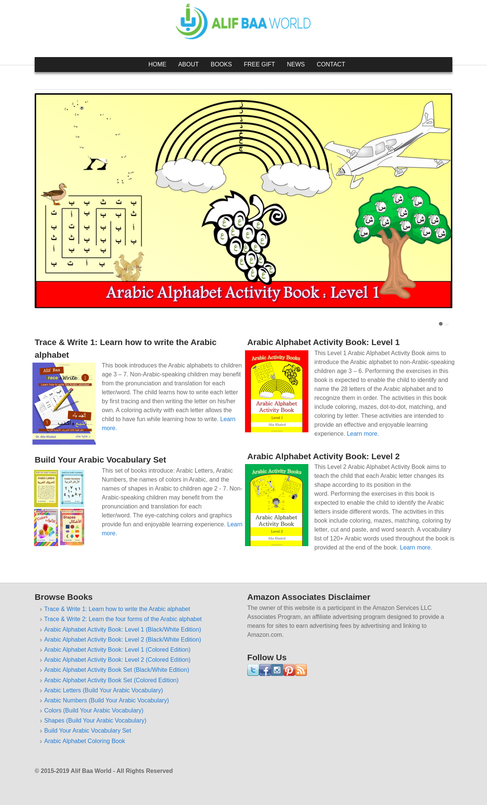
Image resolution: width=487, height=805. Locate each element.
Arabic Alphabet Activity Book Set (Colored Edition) (111, 680)
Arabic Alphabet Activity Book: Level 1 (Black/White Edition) (122, 629)
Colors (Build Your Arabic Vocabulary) (94, 710)
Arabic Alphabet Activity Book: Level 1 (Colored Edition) (117, 649)
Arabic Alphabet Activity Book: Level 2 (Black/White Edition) (122, 639)
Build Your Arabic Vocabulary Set (87, 730)
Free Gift (259, 64)
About (188, 64)
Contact (331, 64)
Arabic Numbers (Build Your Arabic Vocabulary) (106, 700)
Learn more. (363, 433)
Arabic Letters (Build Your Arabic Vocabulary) (103, 690)
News (296, 64)
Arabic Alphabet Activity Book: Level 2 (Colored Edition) (117, 660)
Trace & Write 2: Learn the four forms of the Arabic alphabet (123, 619)
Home (157, 64)
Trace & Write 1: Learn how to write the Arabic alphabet (117, 609)
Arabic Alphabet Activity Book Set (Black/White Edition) (116, 670)
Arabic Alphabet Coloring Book (84, 741)
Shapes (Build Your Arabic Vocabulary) (95, 720)
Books (221, 64)
